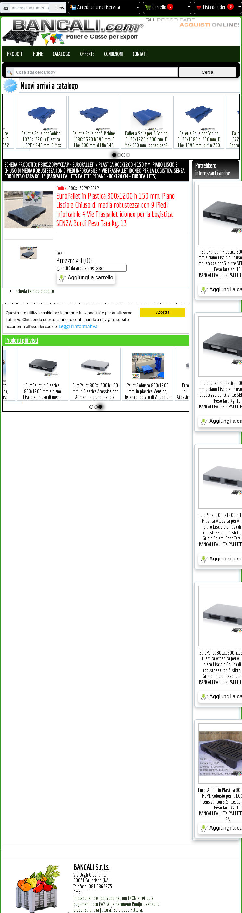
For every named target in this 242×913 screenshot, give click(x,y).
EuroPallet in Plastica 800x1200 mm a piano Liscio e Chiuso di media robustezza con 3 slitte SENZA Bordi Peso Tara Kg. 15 (53, 390)
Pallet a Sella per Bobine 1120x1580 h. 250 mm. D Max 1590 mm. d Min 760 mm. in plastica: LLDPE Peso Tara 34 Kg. (186, 135)
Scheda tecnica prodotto (34, 291)
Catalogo (61, 54)
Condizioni (113, 54)
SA (227, 819)
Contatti (140, 54)
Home (38, 54)
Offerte (87, 54)
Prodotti (15, 54)
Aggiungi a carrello (85, 278)
